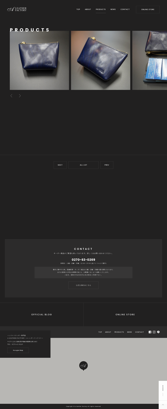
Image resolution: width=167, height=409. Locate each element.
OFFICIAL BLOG (41, 314)
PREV (107, 165)
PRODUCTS (101, 9)
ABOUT (88, 9)
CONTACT (125, 9)
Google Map (18, 350)
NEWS (113, 9)
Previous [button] (11, 95)
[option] (40, 60)
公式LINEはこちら (83, 285)
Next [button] (20, 95)
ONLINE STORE (147, 9)
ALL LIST (83, 165)
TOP (78, 9)
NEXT (60, 165)
